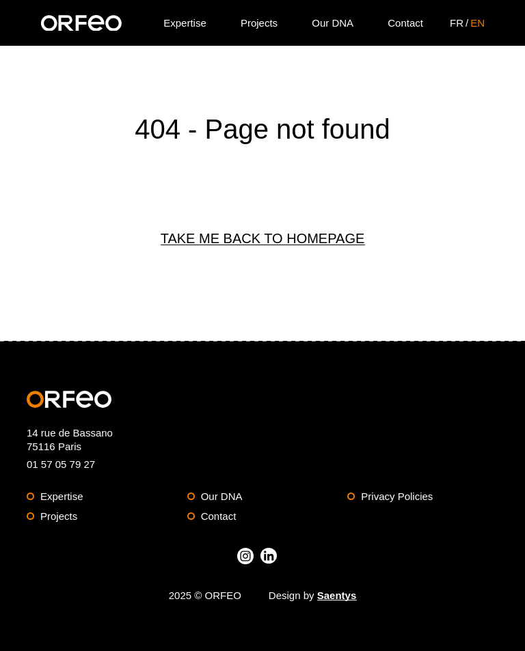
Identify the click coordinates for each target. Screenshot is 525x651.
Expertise (61, 496)
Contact (219, 516)
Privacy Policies (397, 496)
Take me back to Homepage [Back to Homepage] (263, 238)
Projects (58, 516)
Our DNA (222, 496)
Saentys (337, 595)
